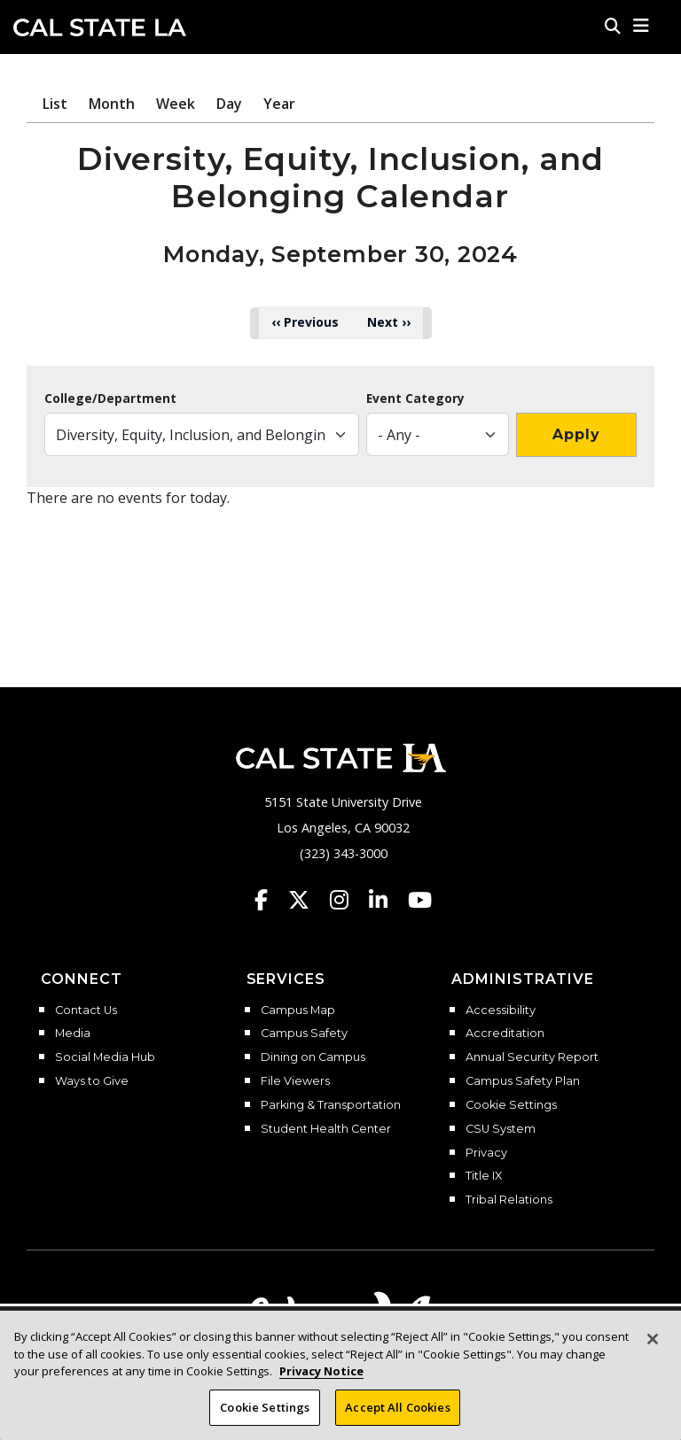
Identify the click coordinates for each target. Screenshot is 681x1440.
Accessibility (501, 1010)
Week (175, 103)
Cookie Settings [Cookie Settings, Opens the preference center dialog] (264, 1413)
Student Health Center (326, 1129)
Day (229, 103)
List (55, 103)
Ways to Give (92, 1081)
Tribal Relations (509, 1200)
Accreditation (505, 1033)
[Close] (652, 1344)
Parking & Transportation (331, 1105)
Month (112, 103)
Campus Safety (304, 1033)
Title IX (484, 1176)
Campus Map (298, 1010)
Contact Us (86, 1010)
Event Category (415, 398)
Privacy (486, 1153)
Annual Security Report (532, 1057)
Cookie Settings (511, 1105)
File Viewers (295, 1081)
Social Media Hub (105, 1057)
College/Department (110, 398)
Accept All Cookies (397, 1413)
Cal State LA (99, 27)
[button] (641, 25)
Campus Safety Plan (523, 1081)
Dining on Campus (313, 1057)
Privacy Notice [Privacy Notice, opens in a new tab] (321, 1376)
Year (279, 103)
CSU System (501, 1129)
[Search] (613, 25)
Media (72, 1033)
